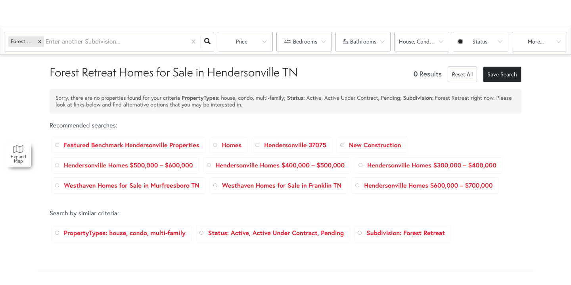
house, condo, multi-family (424, 41)
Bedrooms (305, 41)
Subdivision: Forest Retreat (405, 233)
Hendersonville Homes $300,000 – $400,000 (431, 165)
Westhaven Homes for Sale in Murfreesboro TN (131, 185)
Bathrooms (363, 41)
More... (536, 41)
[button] (39, 41)
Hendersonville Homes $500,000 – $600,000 (128, 165)
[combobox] (46, 41)
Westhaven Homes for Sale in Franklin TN (281, 185)
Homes (232, 145)
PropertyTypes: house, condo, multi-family (125, 233)
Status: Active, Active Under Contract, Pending (276, 233)
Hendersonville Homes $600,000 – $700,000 (428, 185)
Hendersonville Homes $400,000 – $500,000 (280, 165)
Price (241, 41)
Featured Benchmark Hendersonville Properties (131, 145)
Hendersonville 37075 (295, 145)
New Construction (375, 145)
